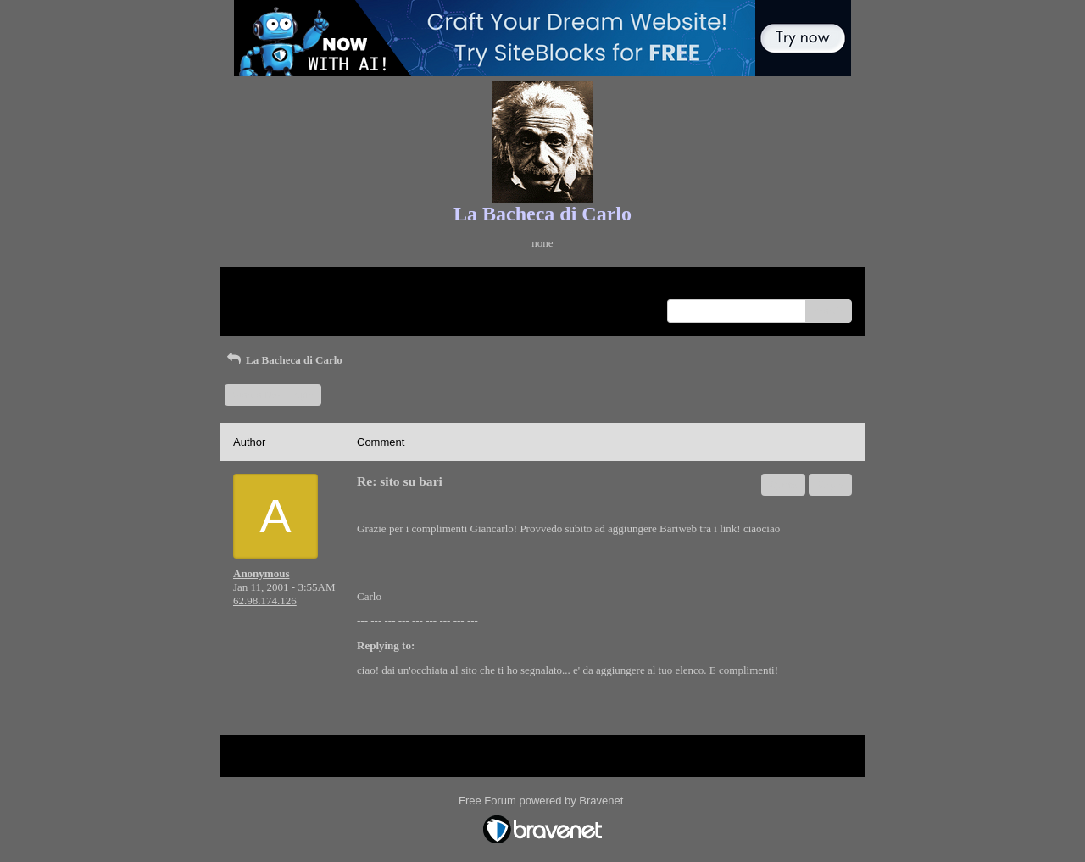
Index (339, 286)
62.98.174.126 (265, 600)
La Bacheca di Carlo (283, 359)
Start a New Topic (273, 394)
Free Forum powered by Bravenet (542, 800)
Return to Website (272, 286)
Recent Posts (261, 305)
